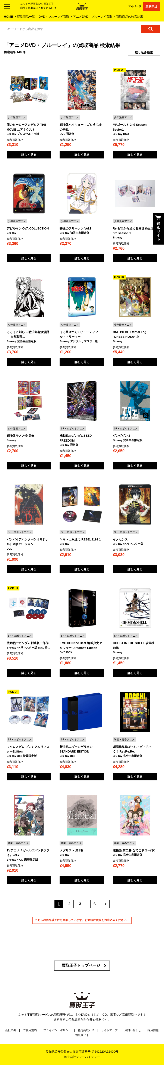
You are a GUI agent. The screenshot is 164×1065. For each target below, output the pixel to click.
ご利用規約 (30, 1030)
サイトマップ (109, 1030)
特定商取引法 (86, 1030)
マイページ (134, 6)
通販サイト (82, 1035)
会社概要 (10, 1030)
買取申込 (151, 6)
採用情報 (153, 1030)
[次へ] (105, 904)
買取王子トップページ (81, 965)
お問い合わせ (132, 1030)
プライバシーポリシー (57, 1030)
